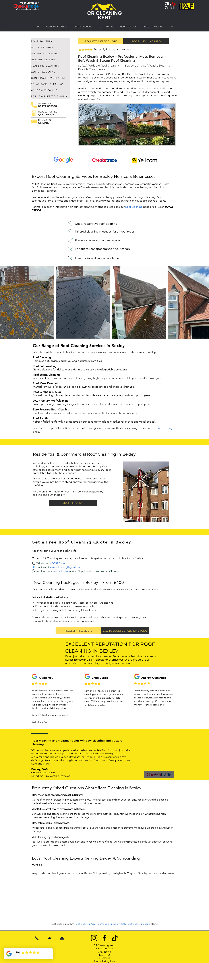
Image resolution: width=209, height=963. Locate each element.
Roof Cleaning (134, 206)
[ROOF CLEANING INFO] (146, 41)
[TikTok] (114, 938)
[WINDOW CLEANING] (50, 90)
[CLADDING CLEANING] (50, 66)
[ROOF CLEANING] (73, 503)
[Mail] (49, 938)
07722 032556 (57, 563)
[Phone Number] (37, 938)
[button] (34, 113)
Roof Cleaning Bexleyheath (111, 924)
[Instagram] (94, 938)
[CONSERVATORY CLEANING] (50, 78)
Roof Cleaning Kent (85, 924)
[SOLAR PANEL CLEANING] (50, 84)
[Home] (62, 938)
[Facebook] (104, 938)
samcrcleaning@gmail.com (66, 567)
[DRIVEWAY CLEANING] (50, 53)
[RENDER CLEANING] (50, 59)
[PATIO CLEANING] (50, 47)
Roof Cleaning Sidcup (138, 924)
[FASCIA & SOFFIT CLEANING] (50, 96)
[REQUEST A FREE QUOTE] (101, 41)
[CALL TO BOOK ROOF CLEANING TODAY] (125, 630)
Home (154, 924)
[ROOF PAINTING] (50, 41)
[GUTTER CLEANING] (50, 72)
